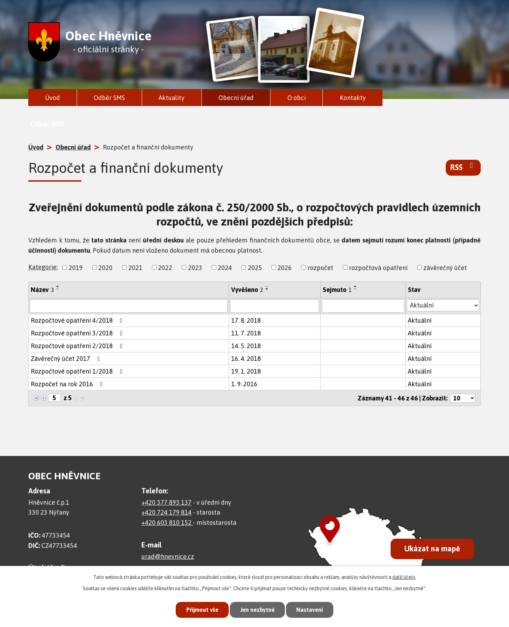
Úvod (52, 97)
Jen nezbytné (257, 609)
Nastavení (312, 609)
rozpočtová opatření (378, 267)
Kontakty (353, 97)
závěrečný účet (445, 267)
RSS (463, 167)
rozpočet (320, 267)
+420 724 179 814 (166, 512)
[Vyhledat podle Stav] (443, 305)
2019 (76, 267)
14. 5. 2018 (246, 346)
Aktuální (420, 320)
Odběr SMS (109, 97)
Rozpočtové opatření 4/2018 (78, 320)
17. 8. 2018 (246, 320)
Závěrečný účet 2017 (67, 358)
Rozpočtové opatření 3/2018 (78, 333)
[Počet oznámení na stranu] (462, 398)
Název (42, 289)
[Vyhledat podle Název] (129, 306)
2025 (255, 267)
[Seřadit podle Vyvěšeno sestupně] (267, 289)
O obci (296, 97)
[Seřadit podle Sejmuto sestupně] (355, 289)
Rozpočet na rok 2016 (68, 384)
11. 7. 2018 (246, 333)
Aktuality (172, 97)
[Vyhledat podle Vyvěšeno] (274, 306)
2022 (165, 267)
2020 (105, 267)
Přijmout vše (199, 609)
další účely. (404, 576)
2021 (135, 267)
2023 (195, 267)
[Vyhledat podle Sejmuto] (363, 306)
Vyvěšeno (247, 289)
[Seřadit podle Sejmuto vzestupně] (355, 286)
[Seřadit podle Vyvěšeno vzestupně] (267, 286)
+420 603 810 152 (167, 522)
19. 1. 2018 (246, 371)
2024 (225, 267)
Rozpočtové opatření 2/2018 (78, 346)
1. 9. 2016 (244, 384)
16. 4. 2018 (246, 358)
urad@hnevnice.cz (167, 556)
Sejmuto (337, 289)
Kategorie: (43, 267)
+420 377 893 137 (166, 502)
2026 (284, 267)
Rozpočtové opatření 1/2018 (78, 371)
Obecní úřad (235, 97)
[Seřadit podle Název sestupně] (58, 289)
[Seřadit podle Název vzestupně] (58, 286)
